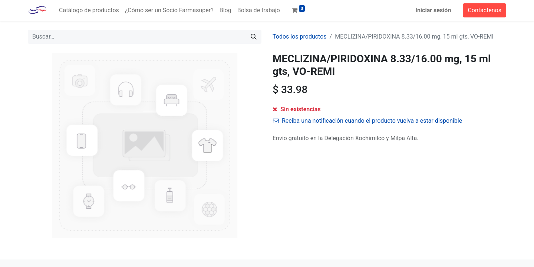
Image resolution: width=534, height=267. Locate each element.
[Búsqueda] (253, 37)
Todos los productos (300, 36)
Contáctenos (484, 10)
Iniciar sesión (433, 10)
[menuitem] (89, 10)
